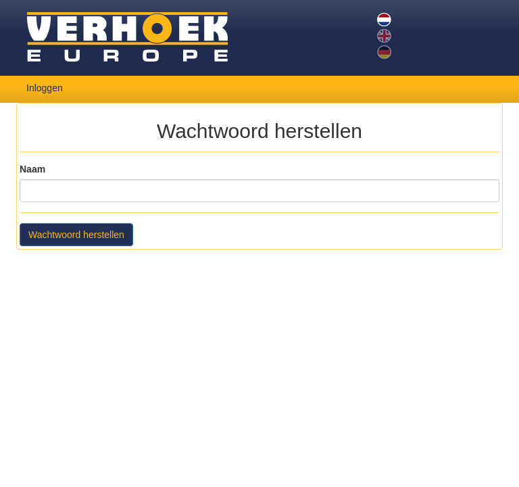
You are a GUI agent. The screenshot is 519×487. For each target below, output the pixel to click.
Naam (32, 169)
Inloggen (44, 88)
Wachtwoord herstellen (76, 234)
